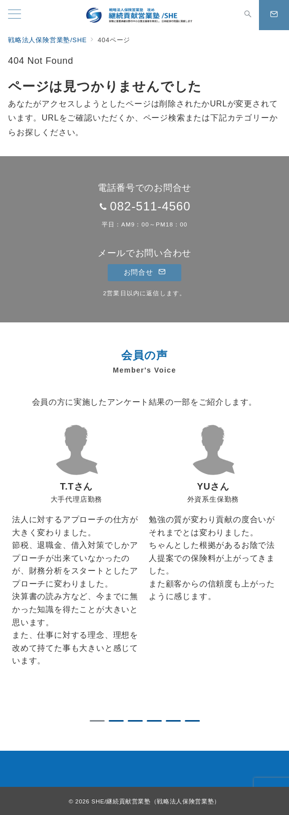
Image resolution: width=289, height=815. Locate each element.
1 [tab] (97, 721)
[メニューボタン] (14, 15)
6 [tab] (192, 721)
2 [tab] (116, 721)
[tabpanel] (76, 565)
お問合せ (144, 272)
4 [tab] (154, 721)
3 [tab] (135, 721)
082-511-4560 (150, 206)
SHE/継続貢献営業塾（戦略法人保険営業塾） (156, 801)
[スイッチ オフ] (248, 15)
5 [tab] (173, 721)
